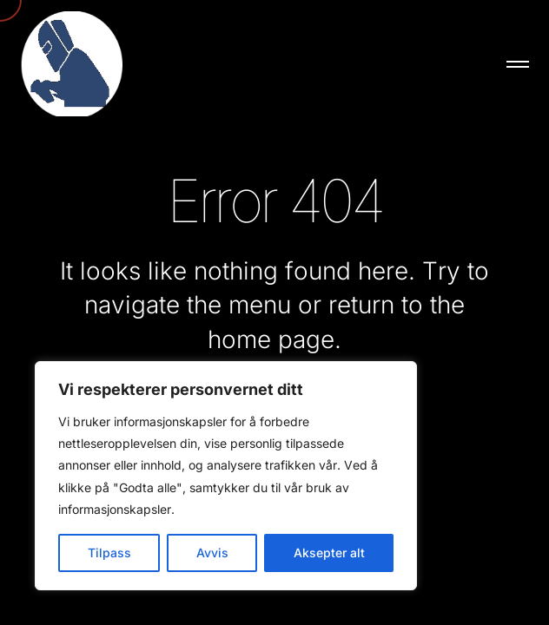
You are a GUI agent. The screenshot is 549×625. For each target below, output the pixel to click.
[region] (226, 475)
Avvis (212, 552)
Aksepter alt (329, 552)
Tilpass (109, 552)
